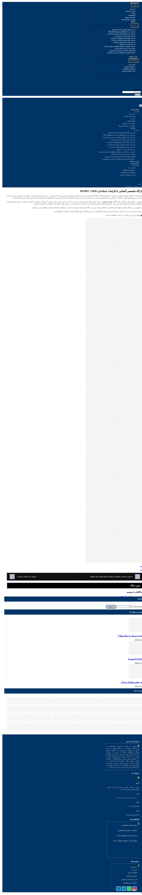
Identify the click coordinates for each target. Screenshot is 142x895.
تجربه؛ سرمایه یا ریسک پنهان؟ (128, 636)
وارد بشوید (121, 596)
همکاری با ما (131, 872)
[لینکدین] (136, 181)
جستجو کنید (135, 90)
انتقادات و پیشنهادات (128, 883)
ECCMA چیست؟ (133, 659)
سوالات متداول (130, 876)
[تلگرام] (130, 181)
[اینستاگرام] (133, 181)
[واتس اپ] (139, 182)
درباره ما (132, 867)
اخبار (139, 566)
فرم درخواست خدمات (127, 879)
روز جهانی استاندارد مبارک (130, 682)
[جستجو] (136, 95)
